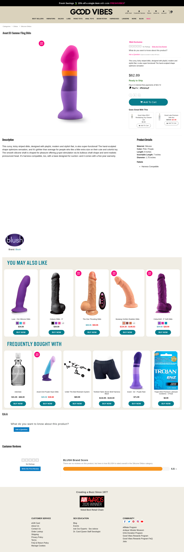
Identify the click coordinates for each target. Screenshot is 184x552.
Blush (18, 249)
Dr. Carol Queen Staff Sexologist (86, 531)
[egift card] (128, 12)
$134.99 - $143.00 (106, 398)
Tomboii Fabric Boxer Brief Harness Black (107, 393)
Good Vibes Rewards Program (135, 536)
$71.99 (136, 397)
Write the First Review (159, 47)
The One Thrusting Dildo (92, 319)
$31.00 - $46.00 (18, 397)
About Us (35, 526)
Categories (6, 26)
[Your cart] (170, 12)
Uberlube (18, 392)
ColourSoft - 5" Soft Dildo (163, 319)
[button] (17, 323)
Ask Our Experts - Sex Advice (85, 529)
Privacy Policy (37, 537)
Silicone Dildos (26, 26)
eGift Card (35, 523)
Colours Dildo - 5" (56, 319)
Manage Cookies (38, 545)
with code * (92, 3)
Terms (33, 540)
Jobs (125, 541)
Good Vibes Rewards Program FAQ (138, 538)
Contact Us (36, 529)
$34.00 (21, 326)
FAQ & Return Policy (40, 543)
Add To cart (148, 102)
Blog (75, 523)
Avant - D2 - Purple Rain (136, 392)
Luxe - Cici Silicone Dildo (21, 319)
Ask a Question (134, 54)
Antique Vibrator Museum (133, 530)
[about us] (156, 12)
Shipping (35, 534)
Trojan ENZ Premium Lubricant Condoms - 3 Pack (166, 393)
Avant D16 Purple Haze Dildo (48, 392)
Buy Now (20, 332)
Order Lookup (37, 531)
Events (76, 526)
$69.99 (77, 397)
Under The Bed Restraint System (77, 392)
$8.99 (166, 398)
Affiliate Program (130, 527)
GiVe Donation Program (133, 533)
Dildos (15, 26)
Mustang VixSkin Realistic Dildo (127, 319)
